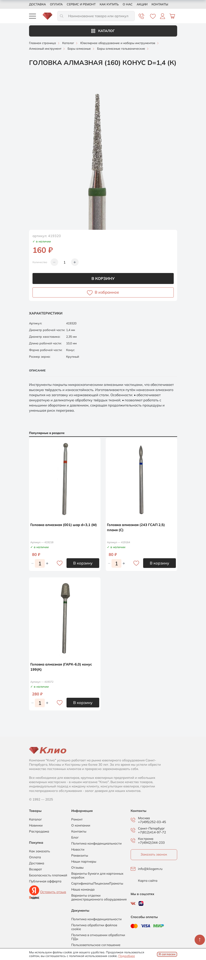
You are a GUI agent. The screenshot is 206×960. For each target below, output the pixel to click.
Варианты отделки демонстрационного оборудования (99, 897)
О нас (128, 4)
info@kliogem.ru (150, 869)
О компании (80, 825)
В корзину (103, 278)
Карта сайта (147, 881)
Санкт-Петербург (151, 828)
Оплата (56, 4)
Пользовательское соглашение (95, 945)
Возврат (35, 869)
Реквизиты (79, 855)
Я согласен (167, 954)
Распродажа (39, 831)
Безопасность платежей (48, 875)
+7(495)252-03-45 (152, 822)
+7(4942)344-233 (151, 842)
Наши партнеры (83, 861)
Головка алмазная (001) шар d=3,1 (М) (63, 525)
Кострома (145, 839)
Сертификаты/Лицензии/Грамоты (97, 883)
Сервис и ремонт (81, 4)
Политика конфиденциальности (96, 843)
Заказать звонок (154, 854)
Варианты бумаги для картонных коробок (97, 875)
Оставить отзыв (53, 892)
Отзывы (77, 868)
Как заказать (39, 851)
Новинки (36, 825)
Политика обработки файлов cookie (94, 927)
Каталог (103, 31)
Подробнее (126, 956)
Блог (75, 837)
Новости (77, 849)
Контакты (160, 4)
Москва (144, 818)
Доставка (37, 4)
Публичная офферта (45, 881)
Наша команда (82, 889)
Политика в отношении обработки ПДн (98, 937)
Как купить (109, 4)
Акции (142, 4)
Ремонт (77, 819)
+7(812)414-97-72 (152, 832)
